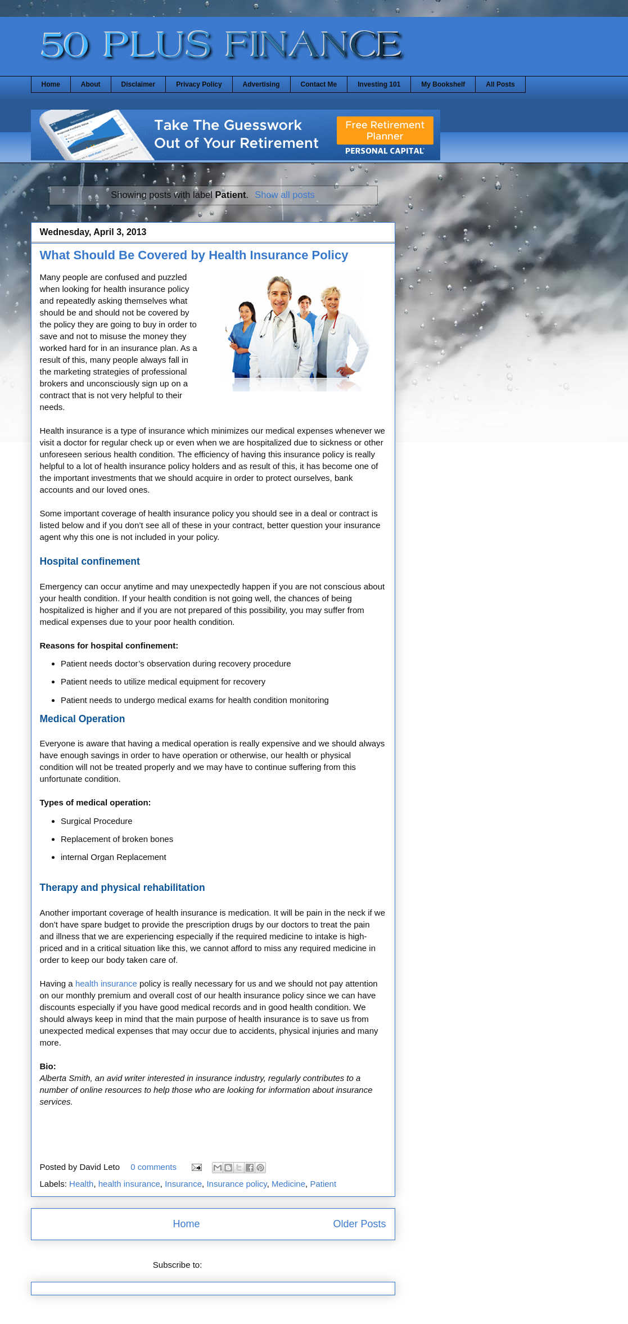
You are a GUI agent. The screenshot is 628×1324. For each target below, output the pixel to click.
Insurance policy (236, 1183)
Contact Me (319, 84)
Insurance (183, 1183)
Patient (323, 1183)
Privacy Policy (199, 84)
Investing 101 (379, 84)
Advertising (261, 84)
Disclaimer (138, 84)
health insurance (106, 983)
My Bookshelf (443, 84)
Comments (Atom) (239, 1264)
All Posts (500, 84)
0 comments (153, 1167)
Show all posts (284, 195)
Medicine (288, 1183)
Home (51, 84)
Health (81, 1183)
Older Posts (359, 1224)
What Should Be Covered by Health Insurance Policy (194, 255)
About (91, 84)
